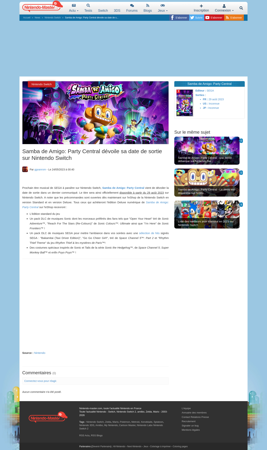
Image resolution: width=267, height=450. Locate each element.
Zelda (108, 421)
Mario (116, 421)
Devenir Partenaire (101, 446)
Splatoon (158, 421)
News (37, 17)
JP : (205, 107)
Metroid (135, 421)
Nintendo (39, 352)
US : (205, 103)
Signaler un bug (190, 425)
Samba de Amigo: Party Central (123, 187)
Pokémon (125, 421)
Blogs (148, 8)
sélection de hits (149, 233)
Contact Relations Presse (195, 417)
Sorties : (200, 95)
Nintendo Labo (145, 425)
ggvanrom (40, 169)
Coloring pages (180, 446)
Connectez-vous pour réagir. (40, 380)
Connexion (224, 8)
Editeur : (200, 90)
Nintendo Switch (52, 17)
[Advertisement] (133, 49)
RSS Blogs (97, 435)
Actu (73, 8)
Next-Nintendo (134, 446)
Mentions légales (191, 429)
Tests (88, 8)
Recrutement (188, 421)
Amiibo (99, 425)
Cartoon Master (127, 425)
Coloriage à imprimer (160, 446)
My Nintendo (111, 425)
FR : (205, 99)
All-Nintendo (119, 446)
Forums (132, 8)
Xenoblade (146, 421)
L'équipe (186, 408)
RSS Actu (84, 435)
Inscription (201, 8)
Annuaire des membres (194, 412)
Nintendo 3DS (86, 425)
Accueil (26, 17)
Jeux (163, 8)
